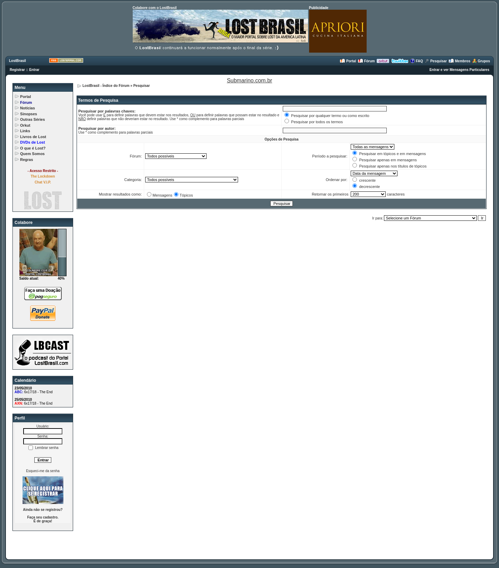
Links (25, 131)
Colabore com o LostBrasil (155, 8)
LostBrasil (17, 61)
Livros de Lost (33, 137)
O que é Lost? (32, 148)
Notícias (27, 108)
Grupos (481, 61)
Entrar (34, 70)
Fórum (366, 61)
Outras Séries (32, 119)
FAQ (416, 61)
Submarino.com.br (249, 80)
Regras (26, 159)
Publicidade (319, 8)
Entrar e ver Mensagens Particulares (459, 70)
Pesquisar (435, 61)
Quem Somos (32, 154)
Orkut (25, 125)
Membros (459, 61)
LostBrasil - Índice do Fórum (106, 86)
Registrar (17, 70)
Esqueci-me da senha (43, 471)
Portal (348, 61)
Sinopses (28, 114)
